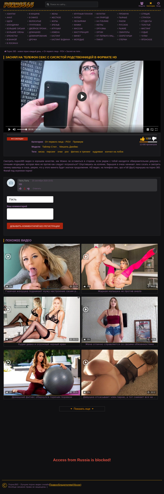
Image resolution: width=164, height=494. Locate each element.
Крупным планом (83, 14)
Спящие (145, 14)
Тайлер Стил (49, 146)
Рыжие (122, 28)
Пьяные (123, 17)
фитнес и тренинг (80, 151)
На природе (102, 17)
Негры (99, 25)
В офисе (33, 17)
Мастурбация (81, 32)
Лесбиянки (80, 21)
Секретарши (125, 36)
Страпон (145, 17)
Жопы (55, 21)
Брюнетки (12, 36)
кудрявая (98, 151)
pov (67, 151)
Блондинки (13, 25)
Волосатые (35, 21)
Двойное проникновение (39, 28)
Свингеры (124, 32)
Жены (55, 14)
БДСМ (9, 21)
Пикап (99, 39)
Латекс (77, 17)
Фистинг (145, 28)
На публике (102, 21)
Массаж (78, 28)
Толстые (146, 25)
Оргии (99, 32)
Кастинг (56, 36)
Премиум (124, 14)
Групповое (35, 25)
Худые (144, 32)
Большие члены (15, 32)
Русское (123, 25)
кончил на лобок (114, 151)
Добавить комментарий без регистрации (35, 226)
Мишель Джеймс (68, 146)
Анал (9, 17)
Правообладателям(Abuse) (65, 484)
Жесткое (56, 17)
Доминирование (38, 36)
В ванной (12, 39)
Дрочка (33, 39)
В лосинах (12, 43)
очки (60, 151)
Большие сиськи (16, 28)
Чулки (144, 36)
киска (41, 151)
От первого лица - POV (106, 36)
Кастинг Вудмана (61, 39)
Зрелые (56, 25)
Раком (122, 21)
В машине (34, 14)
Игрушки (56, 28)
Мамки (77, 25)
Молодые (79, 39)
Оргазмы (101, 28)
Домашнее (35, 32)
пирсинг (51, 151)
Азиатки (11, 14)
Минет (77, 36)
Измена (56, 32)
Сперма (123, 39)
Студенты (146, 21)
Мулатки (100, 14)
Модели (142, 4)
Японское (146, 39)
